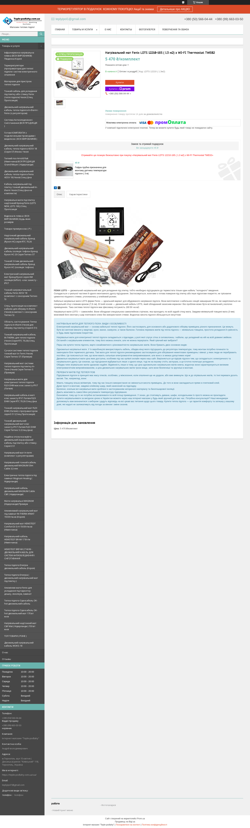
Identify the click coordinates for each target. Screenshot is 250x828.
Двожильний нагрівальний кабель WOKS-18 (19, 644)
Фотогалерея (147, 29)
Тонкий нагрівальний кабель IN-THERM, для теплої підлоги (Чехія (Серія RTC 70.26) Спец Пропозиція (20, 339)
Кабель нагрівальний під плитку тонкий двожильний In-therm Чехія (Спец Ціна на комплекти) (20, 188)
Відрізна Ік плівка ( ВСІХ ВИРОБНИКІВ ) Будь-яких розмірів (17, 219)
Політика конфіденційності (154, 825)
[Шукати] (41, 33)
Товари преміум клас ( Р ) (17, 228)
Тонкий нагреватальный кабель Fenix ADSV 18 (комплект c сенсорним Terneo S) (20, 294)
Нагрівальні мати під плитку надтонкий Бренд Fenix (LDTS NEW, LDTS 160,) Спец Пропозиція (20, 204)
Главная (60, 29)
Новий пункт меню (63, 810)
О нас (5, 652)
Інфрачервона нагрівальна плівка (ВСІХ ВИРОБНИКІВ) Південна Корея (19, 55)
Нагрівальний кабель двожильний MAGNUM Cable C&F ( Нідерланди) (19, 491)
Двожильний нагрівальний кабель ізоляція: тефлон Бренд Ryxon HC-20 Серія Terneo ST (21, 251)
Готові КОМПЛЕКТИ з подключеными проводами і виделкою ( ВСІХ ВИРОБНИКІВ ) (20, 135)
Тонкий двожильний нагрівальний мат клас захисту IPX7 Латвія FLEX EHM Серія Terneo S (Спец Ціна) (20, 425)
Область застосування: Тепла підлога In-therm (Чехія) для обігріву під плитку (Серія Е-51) (20, 324)
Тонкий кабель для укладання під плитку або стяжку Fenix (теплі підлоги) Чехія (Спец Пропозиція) (20, 96)
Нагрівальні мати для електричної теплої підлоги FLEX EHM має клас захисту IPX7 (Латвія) (21, 384)
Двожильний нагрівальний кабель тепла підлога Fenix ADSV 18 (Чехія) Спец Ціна (19, 174)
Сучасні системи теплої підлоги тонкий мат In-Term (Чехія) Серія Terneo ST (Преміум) (21, 353)
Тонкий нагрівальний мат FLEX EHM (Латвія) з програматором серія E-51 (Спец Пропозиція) (20, 411)
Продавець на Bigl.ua (125, 821)
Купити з (120, 89)
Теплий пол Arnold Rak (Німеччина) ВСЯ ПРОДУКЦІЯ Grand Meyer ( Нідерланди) (19, 161)
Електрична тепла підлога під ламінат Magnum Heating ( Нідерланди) (20, 478)
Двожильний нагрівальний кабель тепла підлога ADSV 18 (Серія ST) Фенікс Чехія (20, 148)
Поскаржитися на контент (128, 825)
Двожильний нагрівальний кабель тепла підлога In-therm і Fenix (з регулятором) (21, 110)
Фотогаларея (108, 805)
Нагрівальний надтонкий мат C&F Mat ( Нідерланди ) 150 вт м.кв (20, 626)
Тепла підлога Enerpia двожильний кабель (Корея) (19, 567)
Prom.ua (141, 818)
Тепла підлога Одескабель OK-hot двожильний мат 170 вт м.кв (20, 613)
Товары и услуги (11, 45)
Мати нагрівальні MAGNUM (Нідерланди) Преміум (19, 502)
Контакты (126, 29)
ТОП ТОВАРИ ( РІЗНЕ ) (15, 635)
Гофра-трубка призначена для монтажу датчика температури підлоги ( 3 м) (90, 170)
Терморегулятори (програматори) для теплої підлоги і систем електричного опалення (20, 70)
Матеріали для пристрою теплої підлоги (18, 83)
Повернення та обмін (175, 29)
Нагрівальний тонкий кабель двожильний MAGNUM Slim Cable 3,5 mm (20, 465)
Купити (120, 82)
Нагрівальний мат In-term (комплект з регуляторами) (19, 454)
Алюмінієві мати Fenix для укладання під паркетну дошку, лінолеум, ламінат (18, 590)
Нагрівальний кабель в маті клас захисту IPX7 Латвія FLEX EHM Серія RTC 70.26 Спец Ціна (20, 398)
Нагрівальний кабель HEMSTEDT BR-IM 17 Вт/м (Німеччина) (17, 539)
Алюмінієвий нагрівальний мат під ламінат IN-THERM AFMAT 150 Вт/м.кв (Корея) (21, 513)
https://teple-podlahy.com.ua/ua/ (19, 774)
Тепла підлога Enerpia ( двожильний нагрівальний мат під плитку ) (21, 578)
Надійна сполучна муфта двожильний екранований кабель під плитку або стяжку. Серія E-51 (20, 441)
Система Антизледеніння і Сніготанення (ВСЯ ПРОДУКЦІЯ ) (20, 123)
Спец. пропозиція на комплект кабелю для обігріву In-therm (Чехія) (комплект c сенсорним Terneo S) (20, 310)
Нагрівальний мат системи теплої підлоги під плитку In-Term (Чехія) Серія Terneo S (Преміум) (19, 368)
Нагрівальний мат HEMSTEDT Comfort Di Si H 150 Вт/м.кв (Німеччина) (20, 526)
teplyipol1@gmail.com (13, 784)
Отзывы (6, 659)
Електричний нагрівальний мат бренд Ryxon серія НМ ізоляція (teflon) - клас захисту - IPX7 (20, 278)
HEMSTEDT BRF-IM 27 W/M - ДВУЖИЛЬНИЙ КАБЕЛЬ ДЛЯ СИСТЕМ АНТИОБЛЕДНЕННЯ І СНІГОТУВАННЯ (19, 554)
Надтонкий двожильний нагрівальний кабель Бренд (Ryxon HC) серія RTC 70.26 (19, 238)
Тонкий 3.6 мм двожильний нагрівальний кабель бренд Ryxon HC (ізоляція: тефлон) (19, 264)
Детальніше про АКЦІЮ (175, 9)
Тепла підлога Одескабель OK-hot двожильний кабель (20, 602)
